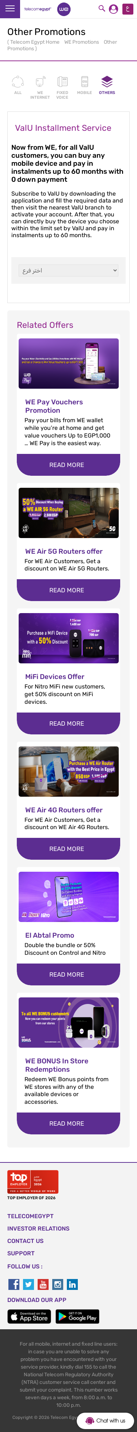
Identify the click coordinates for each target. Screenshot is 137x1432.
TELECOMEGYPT (30, 1216)
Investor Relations (38, 1228)
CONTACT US (25, 1240)
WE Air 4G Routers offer (64, 810)
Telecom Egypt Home (35, 42)
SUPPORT (21, 1253)
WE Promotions (82, 42)
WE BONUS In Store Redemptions (56, 1065)
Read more (66, 464)
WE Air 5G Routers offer (64, 551)
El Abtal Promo (49, 935)
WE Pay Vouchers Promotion (54, 406)
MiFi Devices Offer (54, 676)
